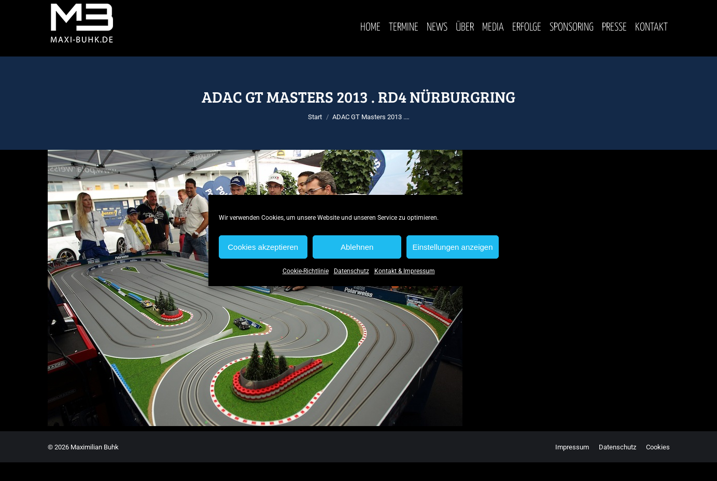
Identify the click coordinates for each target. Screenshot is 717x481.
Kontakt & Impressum (404, 271)
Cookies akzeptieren (263, 247)
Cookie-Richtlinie (306, 271)
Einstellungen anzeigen (452, 247)
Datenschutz (351, 271)
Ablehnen (357, 247)
